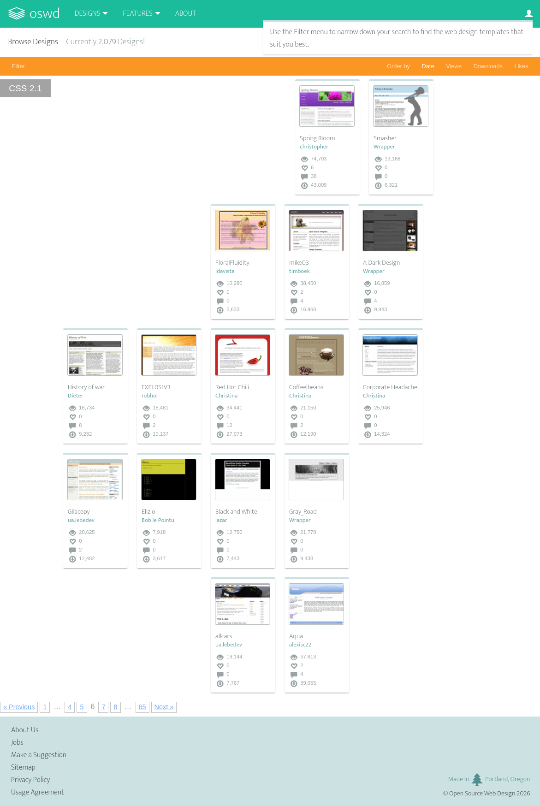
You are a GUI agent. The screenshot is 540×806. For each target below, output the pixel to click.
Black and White (236, 511)
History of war (86, 387)
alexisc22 (300, 645)
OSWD (45, 13)
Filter (18, 66)
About (185, 13)
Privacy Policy (30, 780)
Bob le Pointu (158, 520)
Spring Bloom (317, 138)
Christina (226, 396)
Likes (521, 66)
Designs (88, 13)
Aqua (296, 636)
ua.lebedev (81, 520)
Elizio (148, 511)
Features (138, 13)
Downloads (488, 66)
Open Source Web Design (482, 793)
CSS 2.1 (25, 88)
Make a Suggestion (38, 755)
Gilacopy (79, 511)
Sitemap (23, 767)
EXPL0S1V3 (156, 387)
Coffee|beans (306, 387)
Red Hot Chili (232, 387)
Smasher (385, 138)
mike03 (299, 262)
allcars (223, 636)
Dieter (75, 396)
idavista (224, 271)
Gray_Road (303, 511)
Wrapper (384, 147)
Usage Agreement (37, 792)
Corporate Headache (390, 387)
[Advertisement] (132, 261)
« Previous (19, 707)
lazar (221, 520)
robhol (150, 396)
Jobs (17, 742)
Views (454, 66)
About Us (24, 730)
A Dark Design (381, 262)
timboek (299, 271)
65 (142, 707)
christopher (314, 147)
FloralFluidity (232, 262)
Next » (164, 707)
